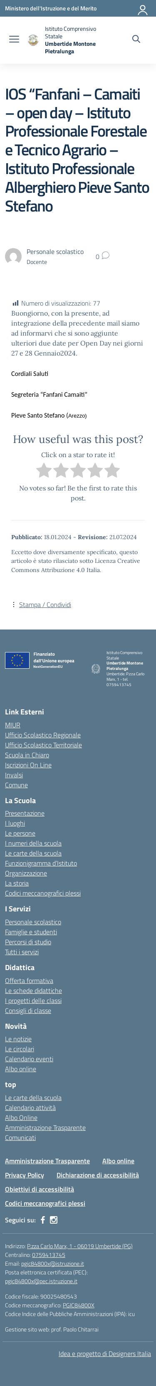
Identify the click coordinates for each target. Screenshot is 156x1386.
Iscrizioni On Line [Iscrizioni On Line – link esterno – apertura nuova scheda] (28, 765)
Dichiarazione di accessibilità (98, 1175)
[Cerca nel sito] (136, 40)
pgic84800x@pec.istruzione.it (41, 1281)
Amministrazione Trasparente (45, 1127)
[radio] (44, 471)
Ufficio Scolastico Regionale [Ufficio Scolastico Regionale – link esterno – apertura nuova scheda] (43, 735)
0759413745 (48, 1254)
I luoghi (15, 823)
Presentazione (25, 813)
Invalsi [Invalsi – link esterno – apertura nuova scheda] (14, 775)
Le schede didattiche (33, 990)
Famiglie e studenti (31, 932)
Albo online (20, 1069)
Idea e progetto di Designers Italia (105, 1354)
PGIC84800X (78, 1305)
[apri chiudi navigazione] (14, 40)
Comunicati (20, 1137)
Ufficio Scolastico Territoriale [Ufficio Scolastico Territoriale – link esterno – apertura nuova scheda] (43, 745)
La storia (17, 883)
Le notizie (18, 1039)
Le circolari (19, 1049)
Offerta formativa (29, 980)
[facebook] (43, 1220)
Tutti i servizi (22, 952)
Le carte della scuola (33, 853)
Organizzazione (26, 873)
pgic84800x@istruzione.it (52, 1263)
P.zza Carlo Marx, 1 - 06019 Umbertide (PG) (80, 1246)
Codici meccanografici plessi (43, 893)
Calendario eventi (29, 1059)
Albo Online (21, 1117)
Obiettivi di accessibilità (39, 1189)
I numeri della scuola (33, 843)
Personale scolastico (33, 922)
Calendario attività (30, 1107)
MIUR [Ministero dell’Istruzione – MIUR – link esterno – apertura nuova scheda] (12, 725)
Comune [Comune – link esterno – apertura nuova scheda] (16, 785)
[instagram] (53, 1220)
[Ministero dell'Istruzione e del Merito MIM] (51, 8)
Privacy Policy (24, 1175)
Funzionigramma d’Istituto (41, 863)
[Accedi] (143, 8)
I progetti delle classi (33, 1000)
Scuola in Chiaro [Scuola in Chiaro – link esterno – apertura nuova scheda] (27, 755)
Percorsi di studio (28, 942)
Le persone (20, 833)
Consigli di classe (28, 1010)
